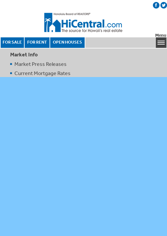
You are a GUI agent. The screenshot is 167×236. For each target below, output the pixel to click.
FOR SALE (12, 42)
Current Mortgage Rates (42, 73)
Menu (160, 35)
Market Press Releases (40, 64)
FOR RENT (37, 42)
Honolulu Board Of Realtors (83, 22)
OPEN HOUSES (67, 42)
